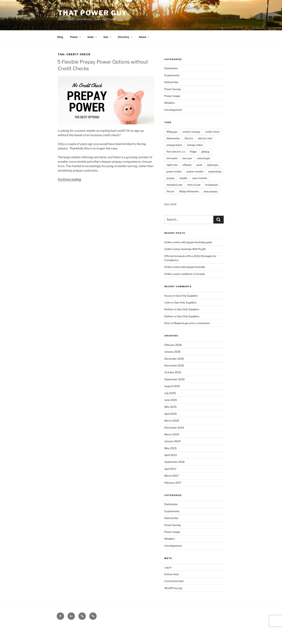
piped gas (212, 164)
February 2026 (173, 344)
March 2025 (171, 420)
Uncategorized (173, 109)
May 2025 (170, 406)
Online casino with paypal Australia (184, 266)
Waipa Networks (189, 191)
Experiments (171, 75)
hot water (172, 158)
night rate (172, 164)
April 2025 (170, 413)
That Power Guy (92, 13)
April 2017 (170, 468)
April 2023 (170, 455)
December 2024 (174, 427)
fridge (193, 151)
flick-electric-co (175, 151)
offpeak (187, 164)
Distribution (171, 68)
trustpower (211, 184)
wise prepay (211, 191)
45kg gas (171, 131)
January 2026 (172, 351)
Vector (170, 191)
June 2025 (170, 399)
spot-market (199, 178)
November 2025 (174, 365)
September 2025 (174, 379)
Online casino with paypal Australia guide (188, 242)
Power (75, 37)
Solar (92, 37)
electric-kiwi (205, 138)
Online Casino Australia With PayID (185, 249)
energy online (195, 144)
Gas (107, 37)
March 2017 (171, 475)
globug (205, 151)
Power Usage (172, 95)
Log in (167, 567)
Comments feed (174, 581)
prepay (170, 178)
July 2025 (170, 393)
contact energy (191, 131)
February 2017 (172, 482)
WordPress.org (173, 588)
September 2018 (174, 461)
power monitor (195, 171)
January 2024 (172, 441)
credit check (212, 131)
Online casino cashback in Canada (184, 273)
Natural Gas (171, 82)
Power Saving (172, 89)
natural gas (203, 158)
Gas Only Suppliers (187, 295)
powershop (214, 171)
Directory (125, 37)
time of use (193, 184)
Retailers (169, 102)
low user (187, 158)
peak (199, 164)
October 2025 (172, 372)
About (144, 37)
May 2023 (170, 448)
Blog (60, 37)
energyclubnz (174, 144)
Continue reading (69, 179)
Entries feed (171, 574)
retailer (183, 178)
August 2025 (172, 386)
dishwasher (173, 138)
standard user (174, 184)
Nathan (168, 309)
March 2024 (171, 434)
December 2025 (174, 358)
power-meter (174, 171)
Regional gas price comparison (192, 323)
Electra (189, 138)
